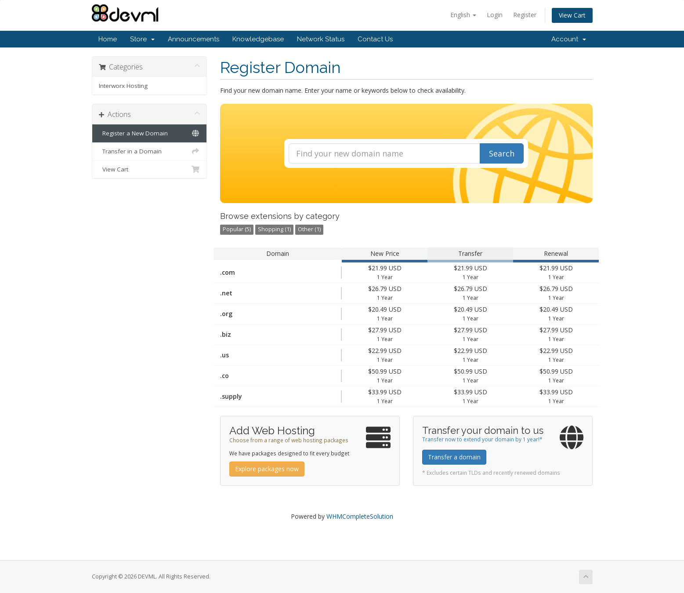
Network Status (320, 39)
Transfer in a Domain (149, 151)
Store (142, 39)
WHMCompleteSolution (359, 516)
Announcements (193, 39)
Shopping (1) (274, 229)
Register (524, 15)
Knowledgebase (258, 39)
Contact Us (375, 39)
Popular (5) (237, 229)
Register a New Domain (149, 133)
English (463, 15)
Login (495, 15)
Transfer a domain (454, 457)
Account (568, 39)
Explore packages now (267, 469)
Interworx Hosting (123, 86)
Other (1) (309, 229)
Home (107, 39)
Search (501, 153)
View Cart (572, 15)
